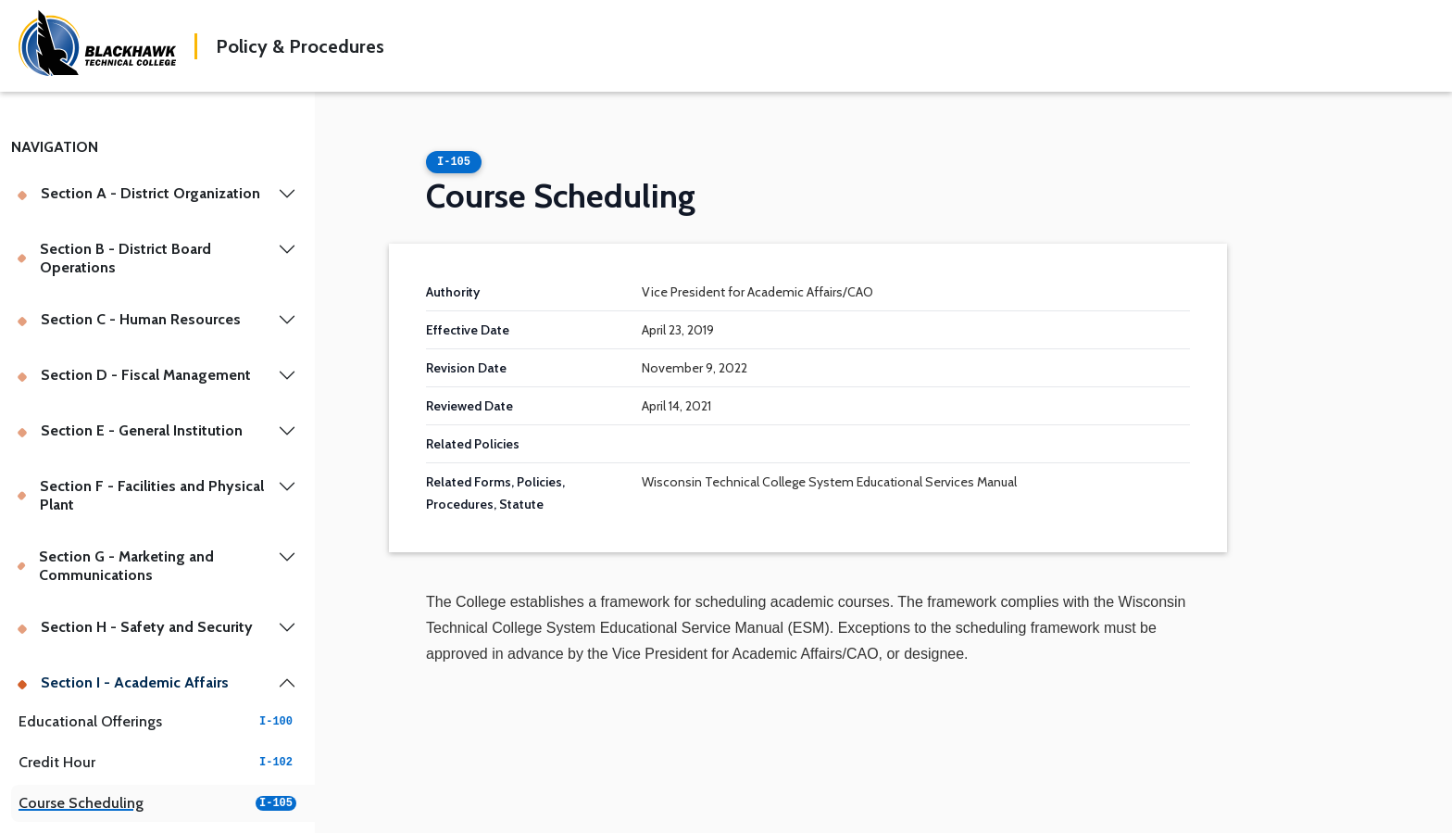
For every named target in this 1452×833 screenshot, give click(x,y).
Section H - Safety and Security (135, 627)
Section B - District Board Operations (114, 258)
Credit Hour (157, 762)
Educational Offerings (157, 721)
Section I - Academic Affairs (123, 682)
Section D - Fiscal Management (134, 375)
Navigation (54, 147)
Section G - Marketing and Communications (115, 566)
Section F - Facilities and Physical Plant (140, 495)
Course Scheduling (157, 803)
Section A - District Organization (138, 193)
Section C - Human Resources (129, 319)
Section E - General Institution (130, 430)
